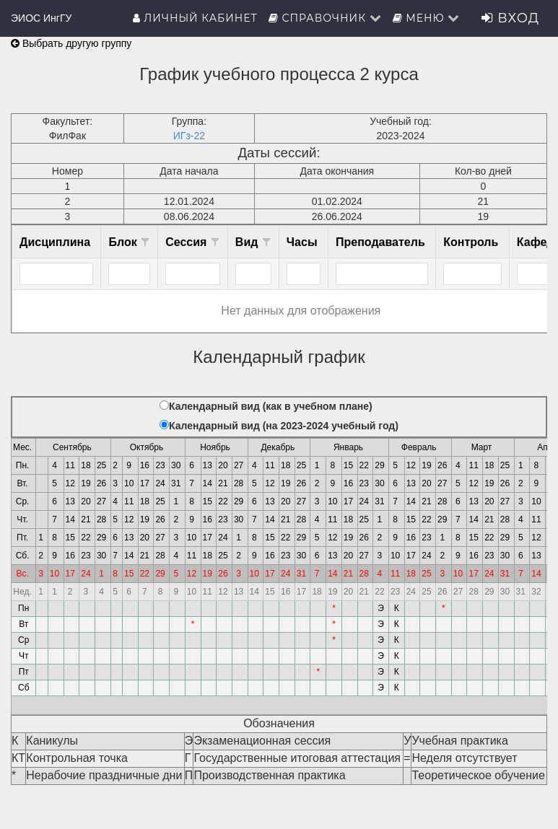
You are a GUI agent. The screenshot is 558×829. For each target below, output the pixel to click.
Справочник (325, 18)
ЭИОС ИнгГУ (41, 18)
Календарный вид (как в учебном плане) (270, 406)
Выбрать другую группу (71, 43)
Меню (427, 18)
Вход (510, 18)
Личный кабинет (195, 18)
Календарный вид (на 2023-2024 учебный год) (283, 425)
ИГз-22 (189, 135)
